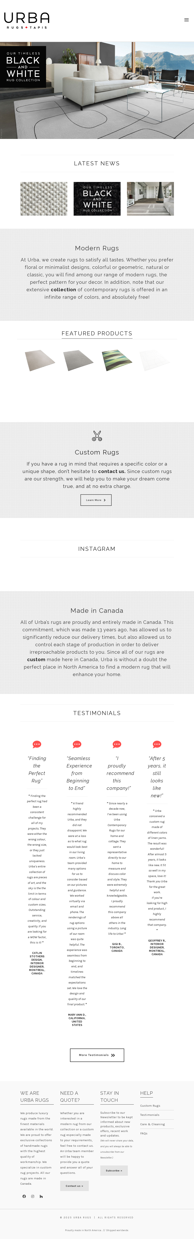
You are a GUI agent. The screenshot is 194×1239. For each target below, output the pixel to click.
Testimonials (149, 1115)
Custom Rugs (150, 1105)
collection (63, 289)
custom (36, 659)
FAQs (143, 1133)
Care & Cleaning (152, 1124)
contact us (111, 471)
